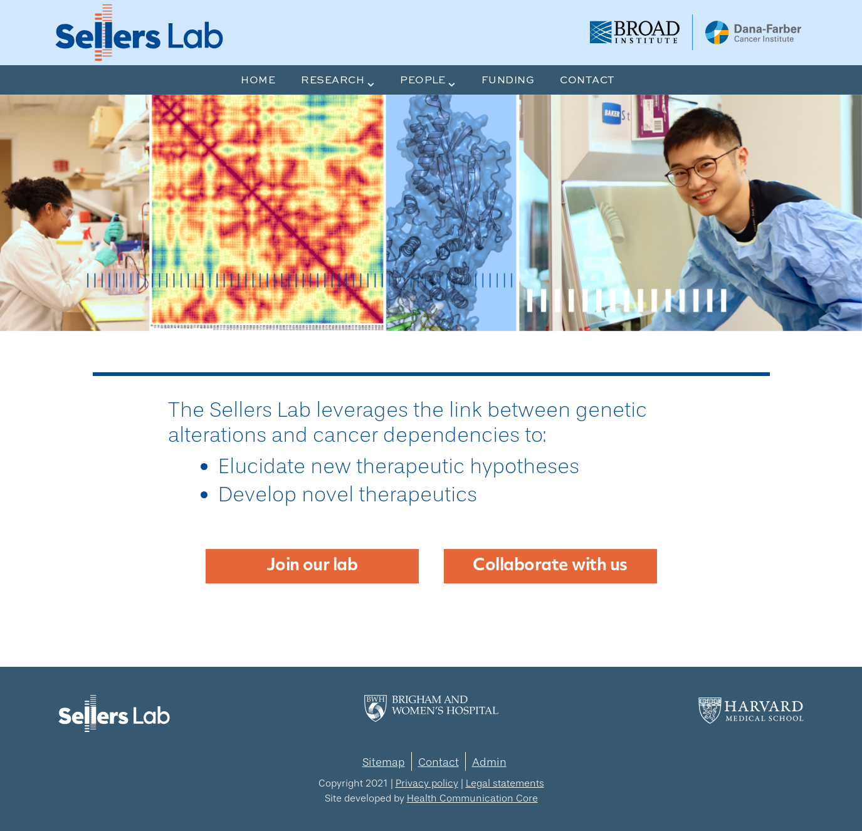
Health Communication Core (472, 798)
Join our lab (312, 566)
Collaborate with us (550, 566)
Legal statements (505, 783)
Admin (489, 762)
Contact (438, 762)
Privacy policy (427, 783)
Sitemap (383, 762)
